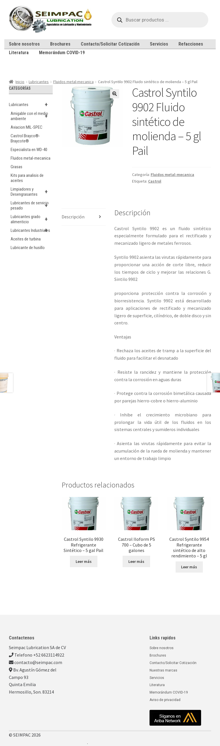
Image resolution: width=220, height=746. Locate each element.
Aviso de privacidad (165, 700)
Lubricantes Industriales (32, 230)
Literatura (19, 52)
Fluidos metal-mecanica (73, 81)
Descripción (73, 217)
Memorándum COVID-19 (62, 52)
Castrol (154, 181)
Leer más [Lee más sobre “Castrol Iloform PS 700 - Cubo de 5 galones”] (136, 561)
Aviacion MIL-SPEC (26, 127)
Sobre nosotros (24, 44)
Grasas (16, 166)
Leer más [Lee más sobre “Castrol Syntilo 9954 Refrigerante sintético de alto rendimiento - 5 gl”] (189, 566)
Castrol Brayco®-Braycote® (25, 138)
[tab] (84, 217)
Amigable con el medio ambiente (32, 116)
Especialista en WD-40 (29, 149)
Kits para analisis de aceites (27, 178)
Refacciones (190, 44)
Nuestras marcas (163, 670)
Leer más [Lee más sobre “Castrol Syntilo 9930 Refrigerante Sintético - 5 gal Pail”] (84, 561)
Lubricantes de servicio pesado (32, 205)
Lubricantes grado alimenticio (32, 219)
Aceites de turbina (26, 239)
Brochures (60, 44)
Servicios (159, 44)
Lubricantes (39, 81)
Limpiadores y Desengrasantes (32, 192)
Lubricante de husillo (28, 247)
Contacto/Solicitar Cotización (110, 44)
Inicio (19, 81)
